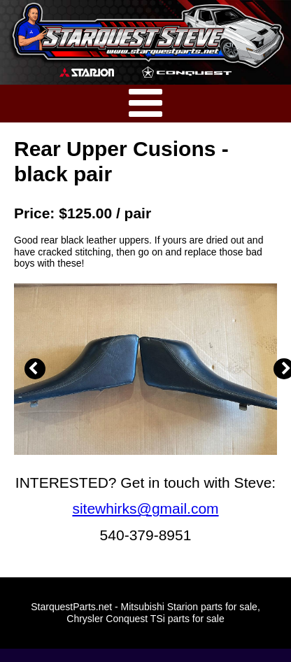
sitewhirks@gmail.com (145, 508)
